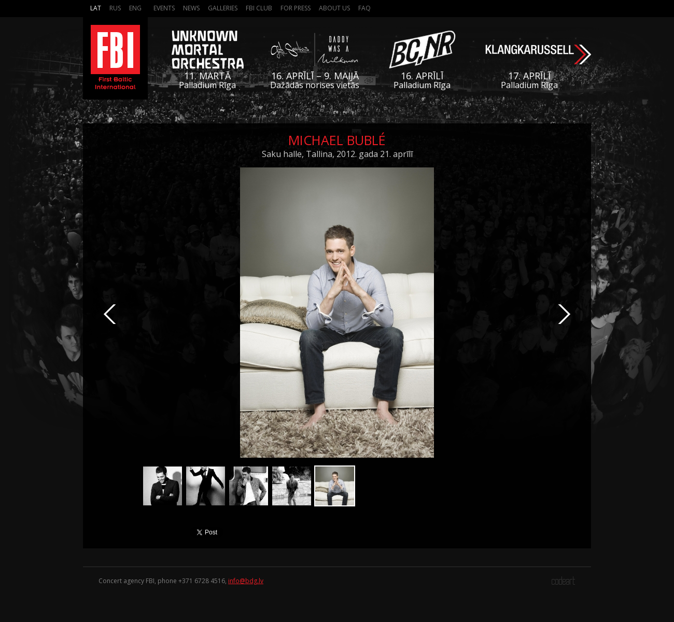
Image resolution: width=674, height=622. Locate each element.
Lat (95, 8)
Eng (135, 8)
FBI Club (259, 8)
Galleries (222, 8)
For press (295, 8)
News (191, 8)
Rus (115, 8)
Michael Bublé (337, 140)
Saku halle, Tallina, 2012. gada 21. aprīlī (337, 154)
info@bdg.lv (245, 580)
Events (164, 8)
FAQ (364, 8)
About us (334, 8)
